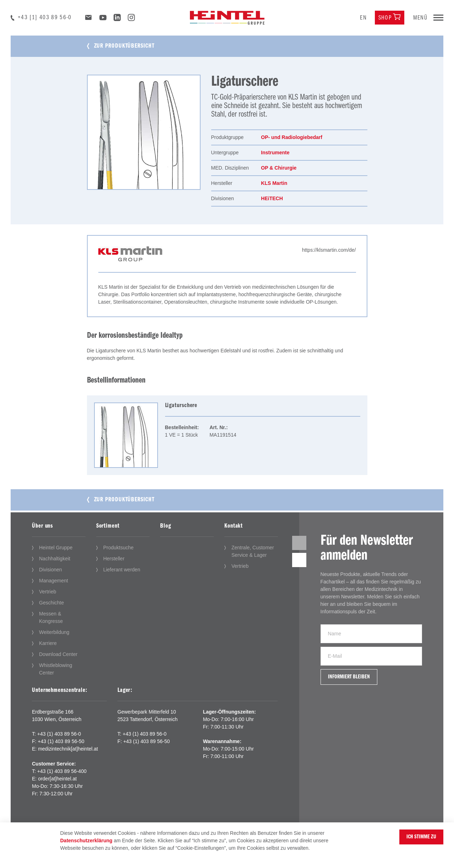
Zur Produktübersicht (124, 46)
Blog (165, 526)
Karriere (48, 643)
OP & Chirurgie (278, 168)
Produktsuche (118, 547)
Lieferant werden (121, 569)
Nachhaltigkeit (54, 558)
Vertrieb (47, 591)
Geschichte (51, 602)
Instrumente (275, 152)
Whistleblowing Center (55, 669)
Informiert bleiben (349, 677)
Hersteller (114, 558)
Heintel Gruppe (55, 547)
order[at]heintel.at (57, 778)
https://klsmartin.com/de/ (329, 250)
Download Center (58, 654)
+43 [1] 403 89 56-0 (45, 17)
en (363, 18)
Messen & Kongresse (51, 617)
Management (53, 580)
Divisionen (50, 569)
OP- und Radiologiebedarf (291, 137)
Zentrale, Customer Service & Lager (252, 551)
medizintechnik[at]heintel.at (68, 749)
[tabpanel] (144, 132)
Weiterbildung (54, 632)
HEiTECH (272, 198)
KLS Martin (274, 183)
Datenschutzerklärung (86, 840)
